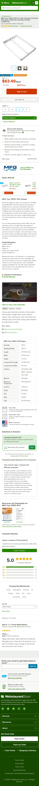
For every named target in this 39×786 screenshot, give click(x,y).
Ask (32, 447)
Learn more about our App (16, 689)
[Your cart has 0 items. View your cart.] (35, 2)
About (5, 308)
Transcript (11, 308)
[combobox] (19, 8)
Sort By (4, 604)
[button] (13, 68)
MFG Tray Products (10, 332)
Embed (18, 308)
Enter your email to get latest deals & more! (18, 662)
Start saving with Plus (15, 678)
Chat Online (9, 750)
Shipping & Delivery (26, 750)
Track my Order (19, 745)
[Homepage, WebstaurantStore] (19, 3)
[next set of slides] (37, 188)
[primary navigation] (5, 2)
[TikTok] (19, 708)
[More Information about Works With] (13, 178)
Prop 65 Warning (8, 277)
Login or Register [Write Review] (19, 550)
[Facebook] (13, 708)
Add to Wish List (19, 99)
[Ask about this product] (19, 447)
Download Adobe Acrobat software (12, 526)
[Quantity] (4, 91)
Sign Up (33, 666)
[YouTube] (8, 708)
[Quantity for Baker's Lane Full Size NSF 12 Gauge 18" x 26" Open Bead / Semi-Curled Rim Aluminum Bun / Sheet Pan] (2, 193)
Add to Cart (9, 193)
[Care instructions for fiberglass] (19, 515)
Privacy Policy (24, 456)
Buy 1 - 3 (4, 78)
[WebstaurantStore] (19, 696)
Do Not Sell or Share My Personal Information (19, 773)
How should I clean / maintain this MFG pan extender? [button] (16, 466)
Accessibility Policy (20, 770)
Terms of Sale (19, 760)
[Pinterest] (24, 708)
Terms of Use (14, 456)
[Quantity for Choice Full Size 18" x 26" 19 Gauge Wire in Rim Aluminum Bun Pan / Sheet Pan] (25, 193)
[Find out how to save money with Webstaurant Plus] (2, 183)
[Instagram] (2, 708)
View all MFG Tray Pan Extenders (27, 168)
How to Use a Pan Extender (13, 305)
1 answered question (26, 26)
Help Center (19, 739)
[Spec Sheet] (7, 515)
